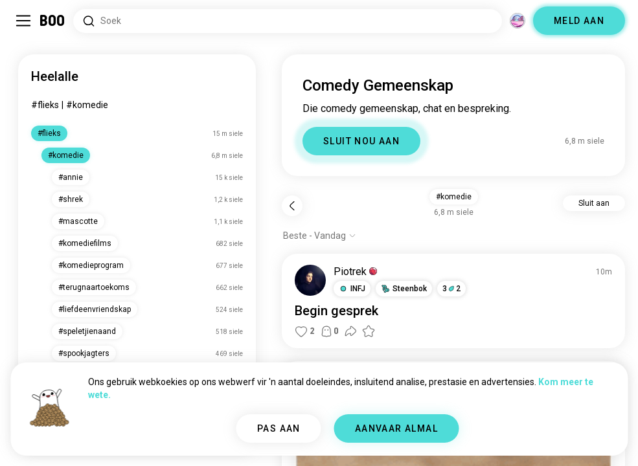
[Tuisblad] (52, 20)
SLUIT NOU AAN (361, 141)
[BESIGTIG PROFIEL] (310, 280)
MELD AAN (579, 21)
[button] (352, 288)
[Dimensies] (517, 20)
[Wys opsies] (319, 235)
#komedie (87, 105)
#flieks (45, 105)
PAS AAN (279, 428)
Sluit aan (594, 203)
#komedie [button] (454, 196)
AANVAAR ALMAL (396, 428)
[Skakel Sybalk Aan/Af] (23, 21)
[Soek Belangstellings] (287, 21)
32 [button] (451, 288)
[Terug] (292, 205)
